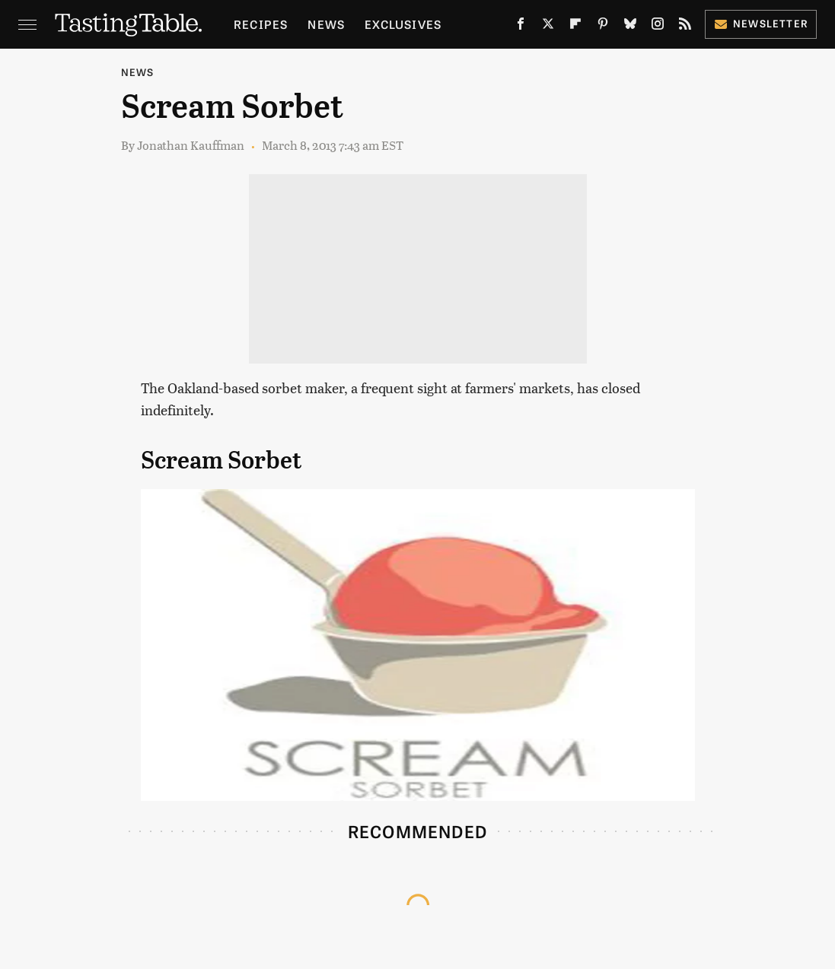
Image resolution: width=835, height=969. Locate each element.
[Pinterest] (602, 26)
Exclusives (403, 24)
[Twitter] (548, 26)
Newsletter (760, 23)
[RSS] (685, 26)
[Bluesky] (630, 26)
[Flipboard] (575, 26)
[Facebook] (520, 26)
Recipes (261, 24)
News (326, 24)
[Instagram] (657, 26)
